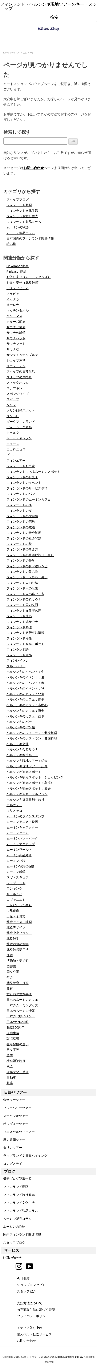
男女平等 (13, 1049)
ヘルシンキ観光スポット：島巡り (30, 783)
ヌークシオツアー (14, 1116)
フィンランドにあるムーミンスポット (33, 471)
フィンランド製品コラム (24, 222)
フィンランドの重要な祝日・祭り (30, 555)
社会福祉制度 (16, 1061)
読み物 (11, 244)
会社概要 (23, 1278)
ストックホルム (18, 382)
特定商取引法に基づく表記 (36, 1309)
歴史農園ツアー (13, 1140)
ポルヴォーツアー (14, 1124)
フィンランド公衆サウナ (24, 599)
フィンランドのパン (21, 494)
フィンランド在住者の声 (24, 610)
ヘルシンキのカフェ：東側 (25, 710)
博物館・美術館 (18, 960)
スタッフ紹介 (26, 1291)
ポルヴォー (14, 805)
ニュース (13, 444)
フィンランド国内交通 (22, 605)
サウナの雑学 (16, 332)
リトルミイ (14, 894)
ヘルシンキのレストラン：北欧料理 (32, 733)
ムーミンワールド (19, 849)
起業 (10, 1083)
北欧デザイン (16, 927)
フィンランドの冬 (19, 505)
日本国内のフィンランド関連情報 (30, 238)
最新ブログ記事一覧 (16, 1178)
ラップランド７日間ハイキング (24, 1155)
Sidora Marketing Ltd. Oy (69, 1356)
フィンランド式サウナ (22, 622)
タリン (11, 405)
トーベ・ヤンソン (19, 438)
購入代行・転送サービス (34, 1334)
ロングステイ (11, 1163)
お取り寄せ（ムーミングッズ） (29, 277)
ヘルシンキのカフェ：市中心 (27, 705)
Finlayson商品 (17, 271)
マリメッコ (14, 810)
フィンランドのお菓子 (22, 477)
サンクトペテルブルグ (22, 355)
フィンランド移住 (19, 638)
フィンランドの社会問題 (24, 538)
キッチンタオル (18, 310)
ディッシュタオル (19, 427)
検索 (54, 17)
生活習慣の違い (18, 1044)
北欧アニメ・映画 (19, 922)
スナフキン (14, 388)
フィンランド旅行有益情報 (25, 632)
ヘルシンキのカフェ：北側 (25, 694)
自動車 (11, 1077)
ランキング (14, 888)
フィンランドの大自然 (22, 516)
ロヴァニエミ (16, 899)
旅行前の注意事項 (19, 994)
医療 (10, 955)
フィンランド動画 (19, 205)
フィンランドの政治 (21, 527)
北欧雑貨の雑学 (18, 944)
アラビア (13, 294)
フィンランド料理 (19, 627)
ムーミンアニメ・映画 (22, 821)
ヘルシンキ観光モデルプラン (27, 794)
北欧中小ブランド (19, 933)
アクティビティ (18, 288)
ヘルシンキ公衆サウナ (22, 749)
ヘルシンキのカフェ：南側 (25, 699)
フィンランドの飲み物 (22, 571)
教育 (10, 988)
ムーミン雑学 (16, 872)
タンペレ (13, 416)
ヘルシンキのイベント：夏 (25, 677)
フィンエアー (16, 460)
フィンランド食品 (19, 655)
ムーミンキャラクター (22, 827)
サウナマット (16, 343)
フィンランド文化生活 (22, 210)
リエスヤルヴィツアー (18, 1132)
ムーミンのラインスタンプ (25, 816)
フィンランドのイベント (24, 482)
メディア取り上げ (29, 1328)
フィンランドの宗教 (21, 521)
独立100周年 (16, 1027)
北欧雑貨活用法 (18, 949)
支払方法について (29, 1303)
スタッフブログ (18, 199)
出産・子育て (16, 916)
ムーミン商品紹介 (19, 855)
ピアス (11, 455)
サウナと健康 (16, 327)
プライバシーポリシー (33, 1316)
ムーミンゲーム (18, 833)
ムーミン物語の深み (21, 866)
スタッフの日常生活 (21, 371)
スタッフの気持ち (19, 377)
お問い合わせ (34, 168)
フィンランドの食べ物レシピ (27, 566)
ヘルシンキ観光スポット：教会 (29, 788)
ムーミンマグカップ (21, 844)
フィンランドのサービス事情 (27, 488)
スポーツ (13, 399)
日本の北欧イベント (21, 1016)
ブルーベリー (16, 666)
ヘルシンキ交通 (18, 744)
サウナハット (16, 338)
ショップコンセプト (31, 1285)
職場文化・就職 (18, 1072)
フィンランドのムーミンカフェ (29, 499)
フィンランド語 (18, 649)
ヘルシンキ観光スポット (24, 772)
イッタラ (13, 299)
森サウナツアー (13, 1100)
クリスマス (14, 316)
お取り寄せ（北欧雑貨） (24, 282)
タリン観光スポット (21, 410)
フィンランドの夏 (19, 510)
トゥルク (13, 432)
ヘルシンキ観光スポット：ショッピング (35, 777)
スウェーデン (16, 366)
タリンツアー (11, 1147)
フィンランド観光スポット (25, 644)
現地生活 (13, 1033)
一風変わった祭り (19, 905)
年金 (10, 977)
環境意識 (13, 1038)
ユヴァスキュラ (18, 877)
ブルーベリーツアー (16, 1108)
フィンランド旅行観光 (22, 216)
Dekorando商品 (18, 266)
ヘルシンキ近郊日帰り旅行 (25, 799)
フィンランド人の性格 (22, 583)
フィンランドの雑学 (21, 560)
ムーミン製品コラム (21, 233)
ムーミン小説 (16, 860)
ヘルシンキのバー (19, 721)
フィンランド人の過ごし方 (25, 594)
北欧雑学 (13, 938)
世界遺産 (13, 911)
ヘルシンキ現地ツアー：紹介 (27, 760)
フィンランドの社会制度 (24, 532)
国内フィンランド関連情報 (21, 1234)
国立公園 (13, 972)
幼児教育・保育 (18, 983)
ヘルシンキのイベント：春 (25, 683)
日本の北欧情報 (18, 1022)
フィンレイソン (18, 660)
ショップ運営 (16, 360)
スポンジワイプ (18, 394)
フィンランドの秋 (19, 544)
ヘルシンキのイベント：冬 (25, 671)
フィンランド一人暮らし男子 (27, 577)
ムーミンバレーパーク (22, 838)
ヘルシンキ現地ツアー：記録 (27, 766)
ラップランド (16, 883)
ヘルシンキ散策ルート (22, 755)
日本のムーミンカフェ (22, 999)
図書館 (11, 966)
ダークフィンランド (21, 421)
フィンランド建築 (19, 616)
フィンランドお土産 (21, 466)
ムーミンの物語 (18, 227)
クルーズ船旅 (16, 321)
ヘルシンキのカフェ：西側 (25, 716)
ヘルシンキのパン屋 (21, 727)
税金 (10, 1066)
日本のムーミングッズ (22, 1005)
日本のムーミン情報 (21, 1011)
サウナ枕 (13, 349)
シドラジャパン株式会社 (40, 1356)
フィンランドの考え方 (22, 549)
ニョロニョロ (16, 449)
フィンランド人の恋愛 (22, 588)
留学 (10, 1055)
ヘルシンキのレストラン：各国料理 (32, 738)
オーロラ (13, 304)
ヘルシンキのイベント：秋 (25, 688)
